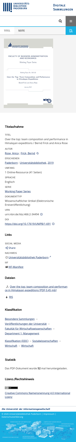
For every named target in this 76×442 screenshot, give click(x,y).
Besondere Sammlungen (20, 319)
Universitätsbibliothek (33, 163)
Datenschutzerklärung (12, 416)
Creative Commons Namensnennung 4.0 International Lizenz (37, 395)
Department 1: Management (22, 333)
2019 (51, 163)
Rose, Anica (12, 153)
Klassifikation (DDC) (16, 341)
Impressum (49, 413)
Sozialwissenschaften (45, 341)
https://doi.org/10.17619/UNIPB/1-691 (28, 224)
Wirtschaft (11, 346)
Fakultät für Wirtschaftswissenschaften (28, 328)
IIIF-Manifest (15, 267)
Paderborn (11, 163)
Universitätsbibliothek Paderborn (25, 413)
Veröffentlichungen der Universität (26, 324)
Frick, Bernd (28, 153)
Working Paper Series (18, 191)
